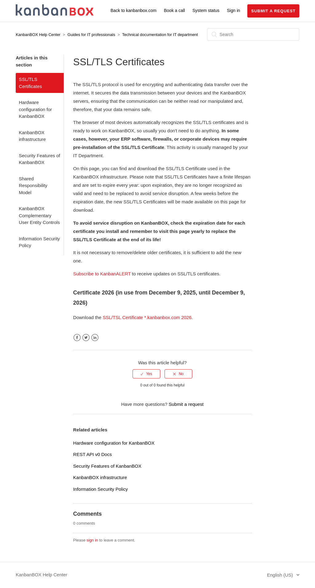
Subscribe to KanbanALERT (102, 273)
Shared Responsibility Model (33, 185)
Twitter (86, 338)
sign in (92, 540)
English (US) (280, 575)
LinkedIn (95, 338)
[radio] (146, 373)
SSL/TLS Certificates (30, 83)
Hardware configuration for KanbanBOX (35, 109)
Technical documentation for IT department (160, 34)
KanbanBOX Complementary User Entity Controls (39, 215)
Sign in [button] (233, 10)
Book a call (174, 10)
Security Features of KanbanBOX (39, 159)
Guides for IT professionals (91, 34)
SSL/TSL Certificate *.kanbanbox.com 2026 (147, 317)
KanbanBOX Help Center (38, 34)
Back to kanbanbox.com (133, 10)
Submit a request (273, 11)
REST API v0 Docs (92, 454)
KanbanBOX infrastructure (32, 136)
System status (205, 10)
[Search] (253, 34)
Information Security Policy (39, 242)
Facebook (77, 338)
